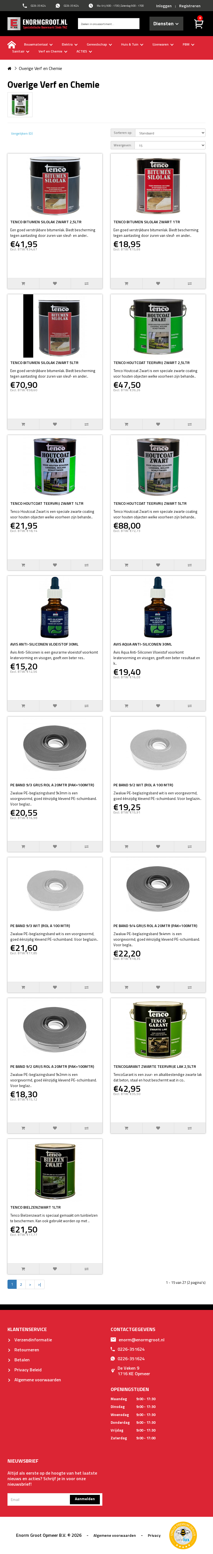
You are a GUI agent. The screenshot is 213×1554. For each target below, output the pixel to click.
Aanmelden (85, 1499)
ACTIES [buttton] (84, 51)
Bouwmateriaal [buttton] (38, 44)
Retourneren (23, 1349)
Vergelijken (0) (22, 133)
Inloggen (164, 6)
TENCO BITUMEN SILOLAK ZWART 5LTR (44, 362)
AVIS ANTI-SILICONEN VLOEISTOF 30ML (44, 644)
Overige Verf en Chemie (40, 68)
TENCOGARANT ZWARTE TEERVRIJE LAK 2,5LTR (154, 1066)
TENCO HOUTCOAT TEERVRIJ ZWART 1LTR (46, 503)
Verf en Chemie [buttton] (53, 51)
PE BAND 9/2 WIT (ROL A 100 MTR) (143, 785)
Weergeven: (123, 145)
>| (39, 1284)
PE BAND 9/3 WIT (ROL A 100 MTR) (40, 925)
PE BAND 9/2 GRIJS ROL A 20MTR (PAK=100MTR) (52, 1066)
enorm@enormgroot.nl (137, 1339)
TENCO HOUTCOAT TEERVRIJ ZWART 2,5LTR (151, 362)
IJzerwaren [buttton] (163, 44)
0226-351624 (127, 1349)
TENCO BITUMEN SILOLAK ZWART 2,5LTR (46, 222)
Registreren (190, 6)
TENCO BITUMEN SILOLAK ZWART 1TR (146, 222)
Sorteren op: (123, 132)
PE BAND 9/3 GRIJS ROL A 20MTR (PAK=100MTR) (52, 785)
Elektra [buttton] (70, 44)
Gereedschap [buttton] (99, 44)
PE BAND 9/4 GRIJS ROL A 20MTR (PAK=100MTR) (155, 925)
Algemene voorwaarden (34, 1379)
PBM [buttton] (188, 44)
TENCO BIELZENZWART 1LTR (35, 1207)
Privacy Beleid (24, 1369)
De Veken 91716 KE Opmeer (130, 1370)
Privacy (154, 1535)
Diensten (166, 23)
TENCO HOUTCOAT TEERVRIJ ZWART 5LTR (150, 503)
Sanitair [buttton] (20, 51)
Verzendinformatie (29, 1339)
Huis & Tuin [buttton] (132, 44)
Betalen (18, 1359)
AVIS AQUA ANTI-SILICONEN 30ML (142, 644)
